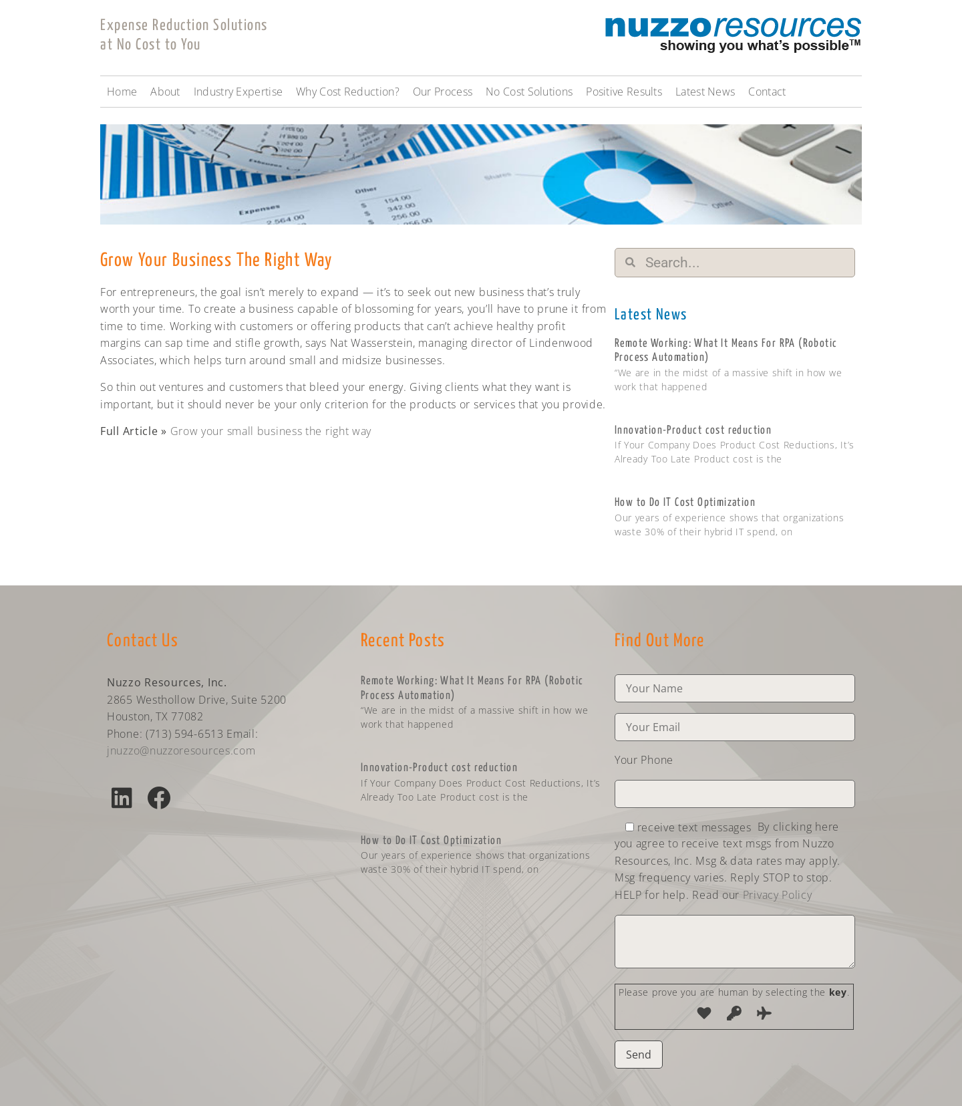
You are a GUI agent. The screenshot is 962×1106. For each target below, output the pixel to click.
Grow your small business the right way (271, 431)
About (165, 91)
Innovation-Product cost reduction (693, 430)
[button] (122, 798)
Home (122, 91)
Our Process (442, 91)
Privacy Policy (777, 894)
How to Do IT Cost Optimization (685, 503)
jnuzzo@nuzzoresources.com (181, 750)
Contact (767, 91)
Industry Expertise (238, 91)
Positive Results (624, 91)
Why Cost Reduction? (347, 91)
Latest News (705, 91)
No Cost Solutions (529, 91)
